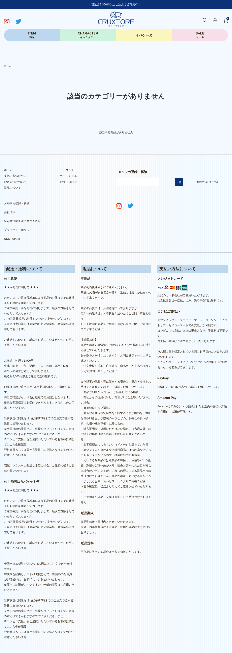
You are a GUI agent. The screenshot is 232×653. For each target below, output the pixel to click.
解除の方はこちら (208, 182)
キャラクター (88, 35)
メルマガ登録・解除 (16, 201)
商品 (32, 35)
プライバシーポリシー (18, 219)
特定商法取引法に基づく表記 (22, 213)
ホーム (7, 66)
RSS (7, 225)
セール (200, 35)
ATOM (16, 225)
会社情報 (9, 207)
